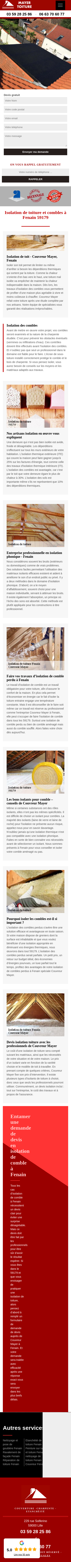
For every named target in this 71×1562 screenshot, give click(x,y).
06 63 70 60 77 (51, 14)
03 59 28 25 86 (19, 14)
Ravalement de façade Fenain (12, 1454)
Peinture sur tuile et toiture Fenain (35, 1450)
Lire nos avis (22, 1554)
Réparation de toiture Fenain (11, 1462)
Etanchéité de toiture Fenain (34, 1442)
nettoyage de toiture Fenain (34, 1458)
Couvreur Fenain (35, 1464)
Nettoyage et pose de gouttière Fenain (12, 1444)
